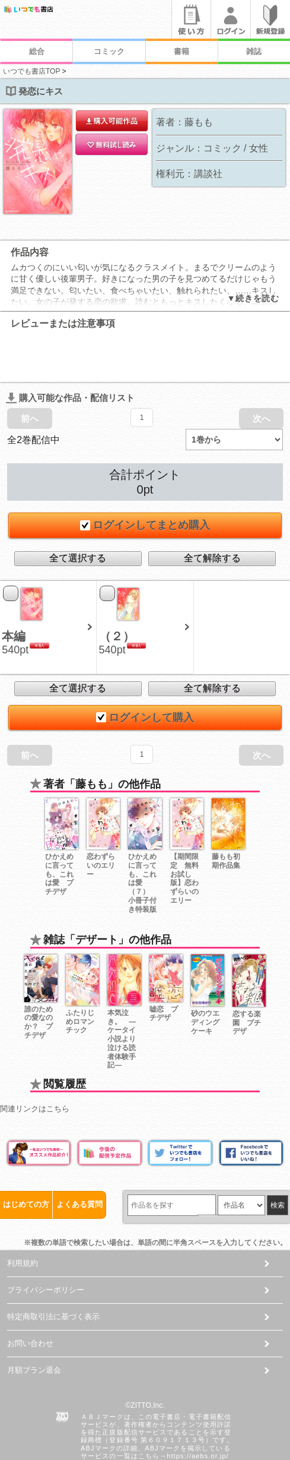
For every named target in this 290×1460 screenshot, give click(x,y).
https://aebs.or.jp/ (198, 1411)
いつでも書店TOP (31, 71)
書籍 (181, 51)
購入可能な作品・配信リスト (70, 354)
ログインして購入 (145, 674)
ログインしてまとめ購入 (145, 481)
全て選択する (77, 514)
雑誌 (254, 51)
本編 (14, 592)
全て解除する (212, 514)
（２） (117, 592)
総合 (36, 51)
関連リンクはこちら (34, 1064)
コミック (109, 51)
